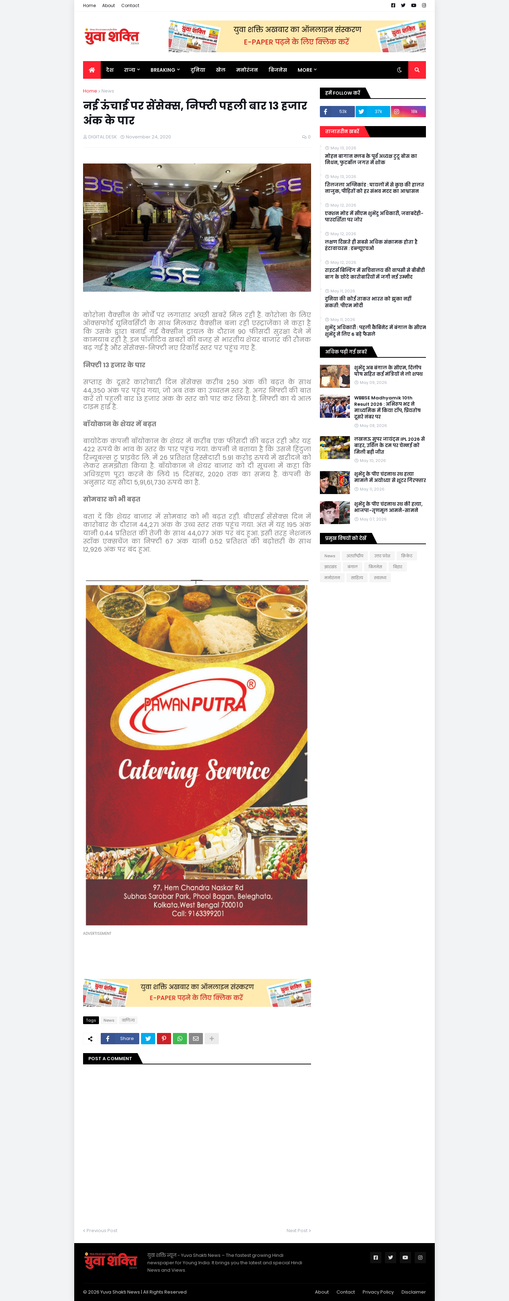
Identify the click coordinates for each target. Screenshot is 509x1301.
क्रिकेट (407, 556)
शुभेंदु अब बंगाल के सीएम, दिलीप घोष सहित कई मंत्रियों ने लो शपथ (388, 371)
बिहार (397, 567)
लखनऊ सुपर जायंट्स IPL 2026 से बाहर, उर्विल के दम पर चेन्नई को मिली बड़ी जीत (389, 445)
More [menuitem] (305, 69)
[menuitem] (92, 70)
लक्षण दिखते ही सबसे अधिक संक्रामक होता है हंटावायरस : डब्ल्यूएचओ (371, 245)
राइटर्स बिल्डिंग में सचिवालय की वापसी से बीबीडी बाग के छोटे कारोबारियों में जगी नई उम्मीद (375, 273)
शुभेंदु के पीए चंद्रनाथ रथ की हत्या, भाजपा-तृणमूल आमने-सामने (388, 507)
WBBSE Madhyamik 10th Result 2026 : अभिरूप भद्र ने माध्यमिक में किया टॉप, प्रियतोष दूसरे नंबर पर (387, 408)
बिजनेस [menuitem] (278, 69)
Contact (130, 5)
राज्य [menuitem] (129, 69)
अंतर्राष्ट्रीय (354, 556)
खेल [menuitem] (221, 69)
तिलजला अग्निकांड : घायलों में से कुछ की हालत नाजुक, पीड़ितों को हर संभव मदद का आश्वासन (374, 188)
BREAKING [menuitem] (163, 69)
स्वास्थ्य (380, 578)
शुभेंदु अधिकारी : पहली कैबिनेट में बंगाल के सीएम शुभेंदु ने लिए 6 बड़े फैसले (375, 331)
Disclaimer (414, 1292)
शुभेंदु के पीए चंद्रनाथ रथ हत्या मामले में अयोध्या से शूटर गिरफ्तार (390, 477)
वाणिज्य (128, 1020)
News (107, 91)
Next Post (297, 1230)
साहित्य (357, 578)
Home (89, 5)
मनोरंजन (332, 578)
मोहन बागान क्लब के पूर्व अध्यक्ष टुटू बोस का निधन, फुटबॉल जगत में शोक (371, 159)
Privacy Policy (378, 1292)
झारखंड (330, 567)
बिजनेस (375, 567)
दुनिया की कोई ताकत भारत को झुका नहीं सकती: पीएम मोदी (368, 302)
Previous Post (102, 1230)
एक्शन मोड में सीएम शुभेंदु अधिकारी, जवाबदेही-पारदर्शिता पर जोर (374, 216)
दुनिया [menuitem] (198, 69)
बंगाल (352, 567)
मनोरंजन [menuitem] (247, 69)
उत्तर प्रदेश (382, 556)
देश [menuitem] (109, 69)
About (108, 5)
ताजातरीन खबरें (342, 131)
